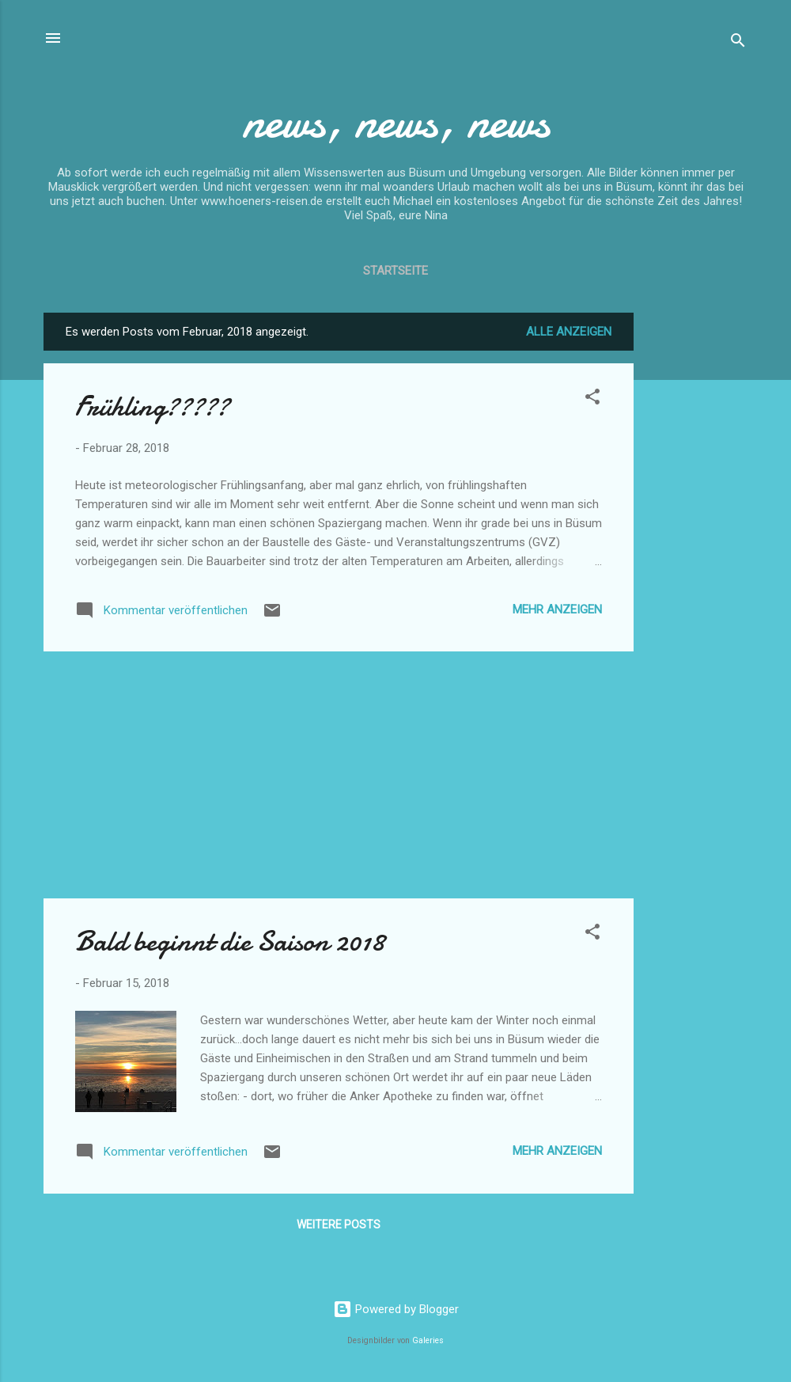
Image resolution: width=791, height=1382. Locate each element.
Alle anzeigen (568, 332)
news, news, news (396, 121)
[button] (592, 399)
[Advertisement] (696, 550)
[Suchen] (738, 43)
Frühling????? (152, 406)
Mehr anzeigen (557, 609)
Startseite (395, 271)
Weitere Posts (338, 1224)
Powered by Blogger (396, 1309)
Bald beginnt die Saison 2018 (229, 941)
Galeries (428, 1340)
